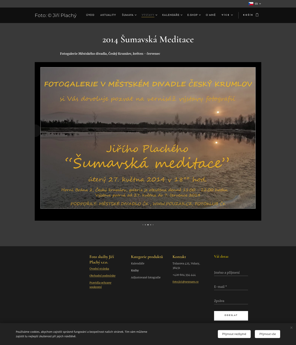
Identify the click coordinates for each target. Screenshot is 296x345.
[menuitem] (95, 15)
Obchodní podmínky (102, 275)
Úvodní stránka (99, 268)
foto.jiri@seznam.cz (186, 281)
